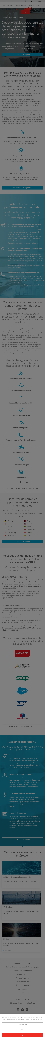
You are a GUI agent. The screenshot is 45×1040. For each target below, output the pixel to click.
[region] (22, 1027)
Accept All (22, 1035)
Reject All (22, 1030)
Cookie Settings (22, 1024)
